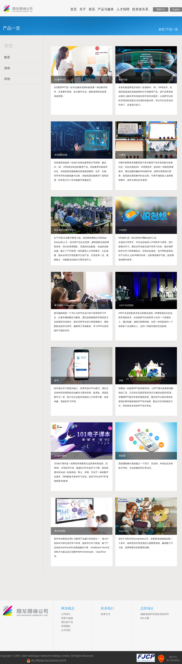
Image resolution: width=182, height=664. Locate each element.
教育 (7, 57)
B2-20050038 (173, 660)
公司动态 (66, 630)
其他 (7, 78)
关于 (82, 9)
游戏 (7, 68)
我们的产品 (67, 622)
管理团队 (66, 626)
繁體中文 (160, 9)
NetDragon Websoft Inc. (28, 611)
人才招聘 (123, 9)
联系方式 (105, 614)
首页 (73, 9)
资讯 (91, 9)
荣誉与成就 (67, 618)
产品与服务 (106, 9)
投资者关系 (140, 9)
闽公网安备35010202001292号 (46, 660)
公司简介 (66, 614)
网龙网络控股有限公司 (18, 9)
